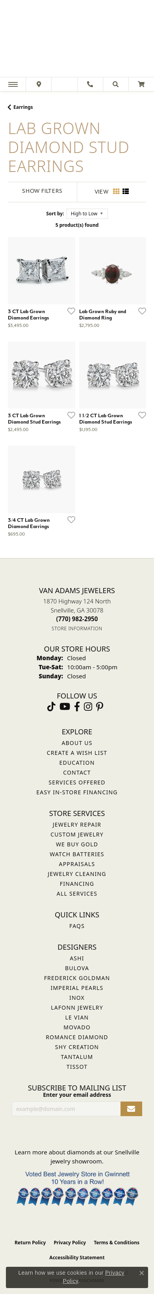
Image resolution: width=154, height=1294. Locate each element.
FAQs (77, 926)
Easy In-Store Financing (76, 792)
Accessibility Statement (76, 1257)
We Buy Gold (77, 844)
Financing (77, 883)
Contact (77, 772)
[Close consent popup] (141, 1273)
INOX (77, 997)
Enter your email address (77, 1094)
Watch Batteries (77, 854)
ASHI (77, 958)
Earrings (23, 107)
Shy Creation (77, 1047)
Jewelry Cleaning (77, 874)
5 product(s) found (77, 225)
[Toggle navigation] (13, 84)
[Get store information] (77, 628)
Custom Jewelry (77, 834)
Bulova (77, 968)
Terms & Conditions (116, 1242)
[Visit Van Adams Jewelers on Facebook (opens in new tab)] (77, 706)
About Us (76, 743)
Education (77, 762)
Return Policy (30, 1242)
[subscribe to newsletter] (131, 1109)
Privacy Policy (70, 1242)
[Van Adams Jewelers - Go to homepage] (77, 39)
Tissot (77, 1066)
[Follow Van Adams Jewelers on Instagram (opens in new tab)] (88, 706)
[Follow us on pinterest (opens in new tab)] (99, 706)
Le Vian (77, 1017)
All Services (77, 893)
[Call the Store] (77, 619)
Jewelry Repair (77, 824)
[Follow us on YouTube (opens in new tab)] (64, 706)
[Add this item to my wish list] (69, 310)
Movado (77, 1027)
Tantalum (77, 1057)
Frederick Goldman (77, 978)
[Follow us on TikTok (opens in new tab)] (51, 706)
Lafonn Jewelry (77, 1007)
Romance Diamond (77, 1037)
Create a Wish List (77, 752)
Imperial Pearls (76, 988)
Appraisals (77, 864)
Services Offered (76, 782)
